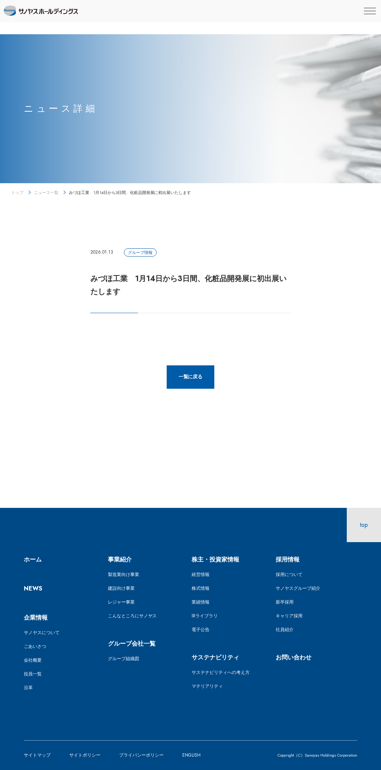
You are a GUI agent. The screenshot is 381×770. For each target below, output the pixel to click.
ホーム (33, 559)
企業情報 (36, 617)
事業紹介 (120, 559)
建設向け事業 (121, 588)
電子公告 (200, 629)
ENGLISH (191, 755)
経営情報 (200, 574)
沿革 (28, 687)
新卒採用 (285, 602)
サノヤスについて (42, 632)
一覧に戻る (191, 376)
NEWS (33, 588)
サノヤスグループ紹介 (298, 588)
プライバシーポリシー (141, 755)
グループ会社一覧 (132, 643)
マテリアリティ (207, 686)
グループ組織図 (123, 658)
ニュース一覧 (46, 192)
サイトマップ (37, 755)
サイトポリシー (84, 755)
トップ (17, 192)
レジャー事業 (121, 602)
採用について (289, 574)
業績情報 (200, 602)
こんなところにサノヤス (132, 615)
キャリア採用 (289, 615)
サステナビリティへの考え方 (221, 672)
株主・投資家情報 (215, 559)
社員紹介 (285, 629)
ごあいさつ (35, 646)
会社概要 (33, 660)
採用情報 (288, 559)
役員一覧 (33, 674)
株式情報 (200, 588)
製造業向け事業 (123, 574)
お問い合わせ (293, 657)
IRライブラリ (205, 615)
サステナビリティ (215, 657)
